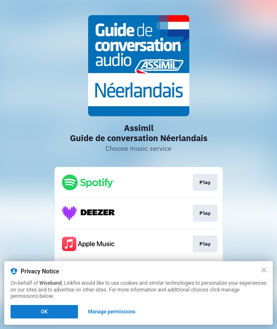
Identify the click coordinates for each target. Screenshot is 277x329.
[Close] (264, 270)
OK (44, 312)
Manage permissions (112, 312)
